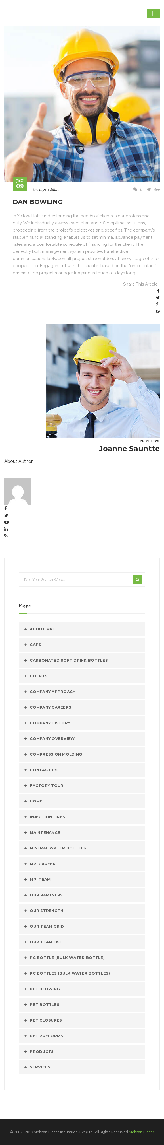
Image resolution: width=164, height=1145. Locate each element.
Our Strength (46, 910)
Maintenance (45, 832)
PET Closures (46, 1020)
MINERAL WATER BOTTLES (58, 848)
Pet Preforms (46, 1035)
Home (36, 801)
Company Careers (50, 707)
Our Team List (46, 942)
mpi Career (43, 863)
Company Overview (52, 738)
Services (40, 1067)
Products (42, 1051)
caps (35, 644)
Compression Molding (56, 754)
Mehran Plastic (141, 1131)
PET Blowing (45, 989)
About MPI (42, 629)
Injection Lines (47, 816)
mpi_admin (48, 189)
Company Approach (52, 691)
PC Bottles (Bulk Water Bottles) (70, 973)
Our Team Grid (47, 926)
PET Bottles (44, 1004)
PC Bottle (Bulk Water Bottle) (67, 957)
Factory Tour (46, 785)
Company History (50, 723)
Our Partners (46, 895)
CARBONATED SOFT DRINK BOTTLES (69, 660)
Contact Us (44, 770)
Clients (38, 676)
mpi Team (40, 879)
